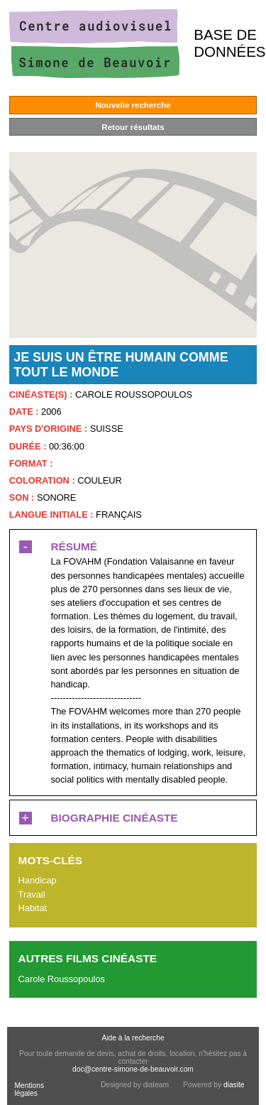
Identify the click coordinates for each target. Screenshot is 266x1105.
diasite (234, 1085)
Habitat (33, 908)
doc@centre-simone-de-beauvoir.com (133, 1069)
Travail (31, 894)
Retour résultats (132, 127)
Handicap (37, 880)
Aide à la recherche (132, 1038)
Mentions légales (29, 1089)
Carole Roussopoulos (61, 979)
